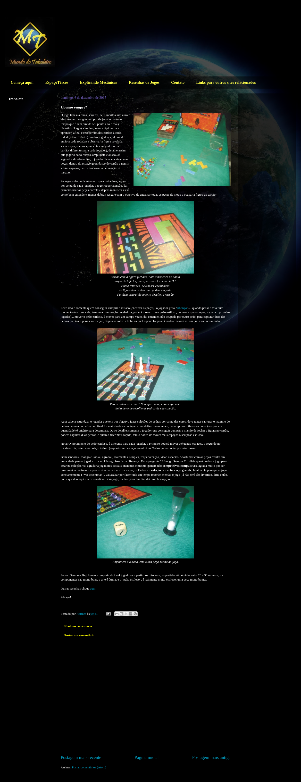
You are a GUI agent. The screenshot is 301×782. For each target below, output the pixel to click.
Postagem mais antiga (211, 757)
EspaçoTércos (56, 82)
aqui (92, 588)
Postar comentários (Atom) (89, 767)
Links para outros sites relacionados (226, 82)
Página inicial (146, 757)
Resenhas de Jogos (144, 82)
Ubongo (182, 308)
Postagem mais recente (81, 757)
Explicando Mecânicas (98, 82)
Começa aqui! (22, 82)
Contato (177, 82)
